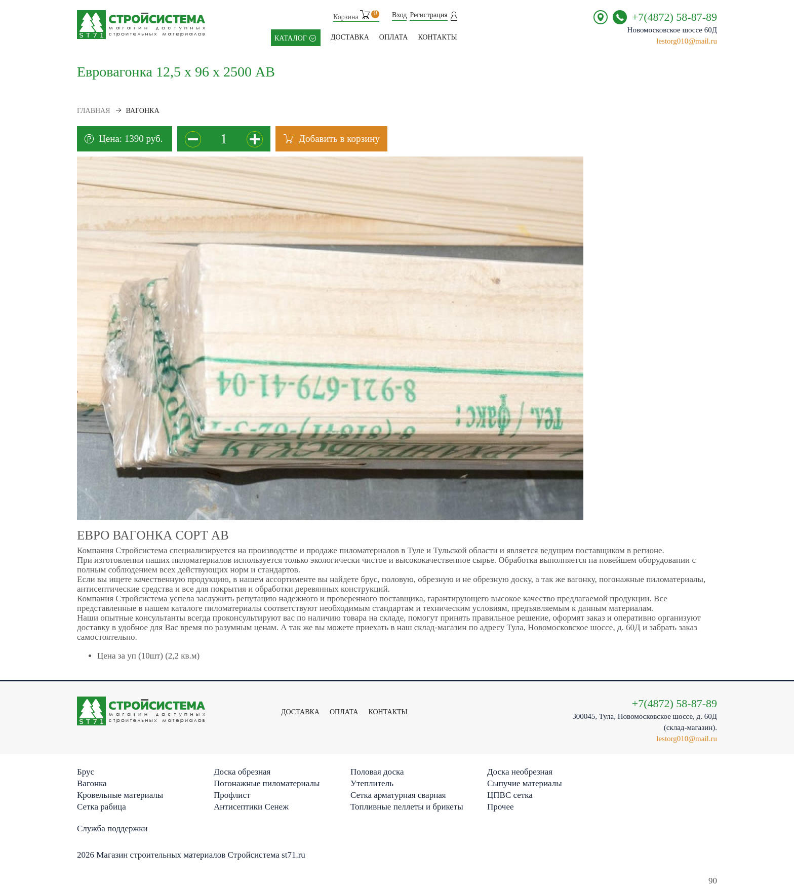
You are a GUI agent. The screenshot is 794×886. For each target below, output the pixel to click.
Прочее (500, 807)
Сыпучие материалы (524, 783)
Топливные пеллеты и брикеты (406, 807)
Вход (399, 15)
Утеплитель (371, 783)
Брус (85, 772)
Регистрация (428, 15)
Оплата (393, 37)
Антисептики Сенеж (251, 807)
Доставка (350, 37)
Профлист (232, 795)
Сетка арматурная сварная (398, 795)
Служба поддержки (112, 828)
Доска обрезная (242, 772)
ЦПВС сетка (510, 795)
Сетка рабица (101, 807)
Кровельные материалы (120, 795)
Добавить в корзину (339, 138)
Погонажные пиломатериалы (267, 783)
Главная (93, 110)
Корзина (356, 15)
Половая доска (377, 772)
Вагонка (92, 783)
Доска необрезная (519, 772)
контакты (437, 37)
